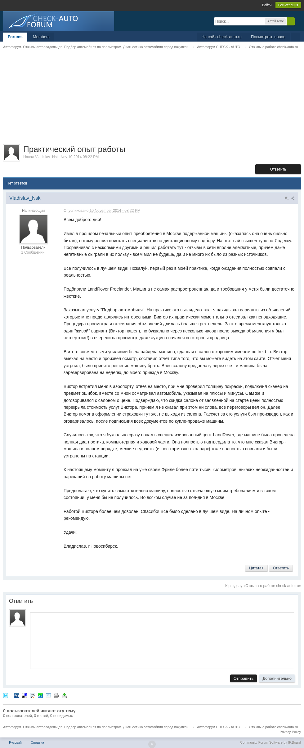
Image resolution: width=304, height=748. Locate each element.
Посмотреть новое (268, 36)
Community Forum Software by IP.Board (270, 742)
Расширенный (298, 21)
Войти (267, 5)
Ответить (278, 169)
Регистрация (288, 5)
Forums (15, 36)
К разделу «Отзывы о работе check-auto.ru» (263, 586)
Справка (37, 742)
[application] (162, 639)
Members (41, 36)
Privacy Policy (290, 732)
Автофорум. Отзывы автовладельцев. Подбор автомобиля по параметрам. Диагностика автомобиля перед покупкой (95, 727)
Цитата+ (256, 568)
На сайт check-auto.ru (222, 36)
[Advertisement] (152, 100)
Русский (15, 742)
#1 (290, 198)
